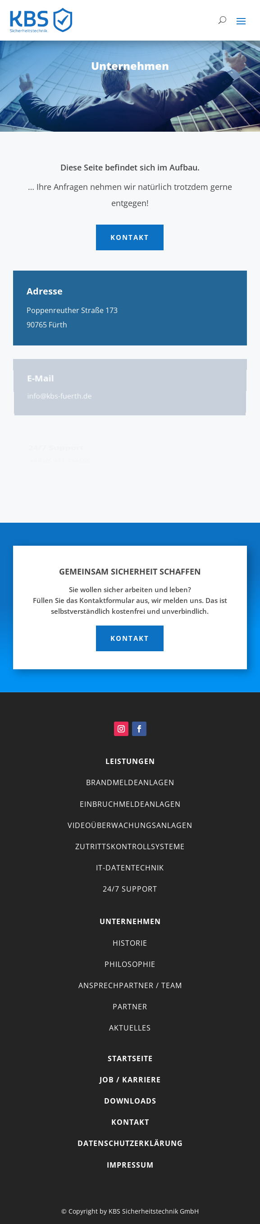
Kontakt (129, 237)
